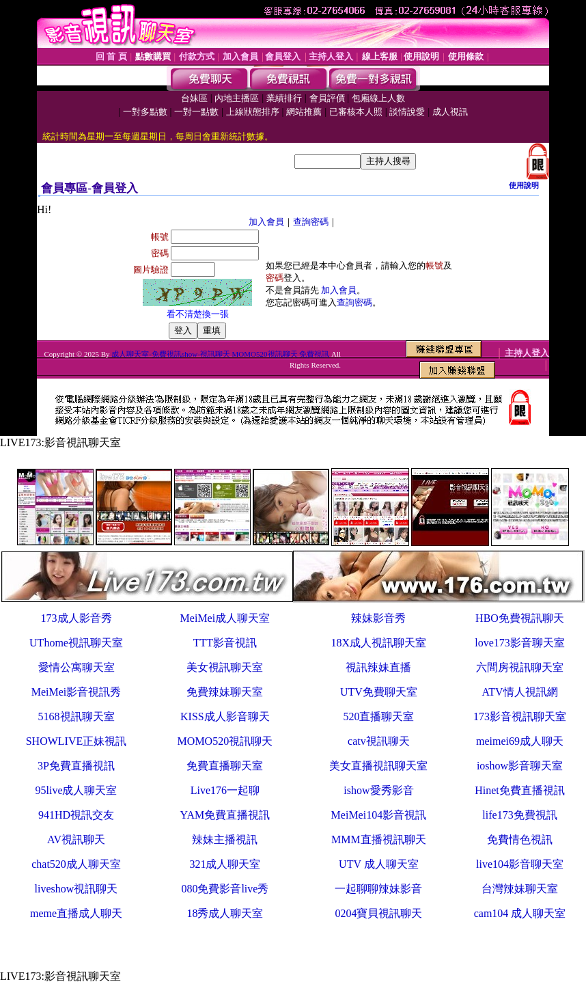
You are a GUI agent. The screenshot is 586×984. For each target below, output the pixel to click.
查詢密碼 (311, 222)
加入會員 (266, 222)
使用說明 (524, 185)
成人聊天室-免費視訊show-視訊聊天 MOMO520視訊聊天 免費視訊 (220, 354)
